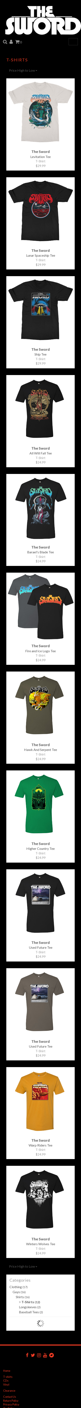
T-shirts (7, 1376)
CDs (5, 1380)
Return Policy (11, 1400)
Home (6, 1370)
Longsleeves (30, 1307)
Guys (19, 1292)
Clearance (9, 1390)
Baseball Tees (31, 1312)
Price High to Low (23, 70)
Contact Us (9, 1396)
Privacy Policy (11, 1404)
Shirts (23, 1297)
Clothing (18, 1287)
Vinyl (6, 1384)
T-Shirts (29, 1302)
